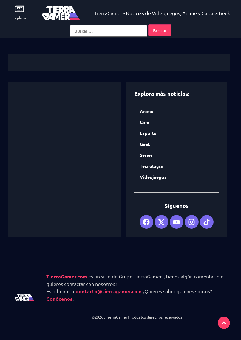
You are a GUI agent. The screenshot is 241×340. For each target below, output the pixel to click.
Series (146, 155)
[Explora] (19, 9)
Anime (146, 111)
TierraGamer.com (66, 276)
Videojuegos (153, 177)
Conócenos (59, 299)
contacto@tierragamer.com (109, 291)
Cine (144, 122)
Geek (145, 144)
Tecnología (151, 166)
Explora (19, 17)
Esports (148, 133)
